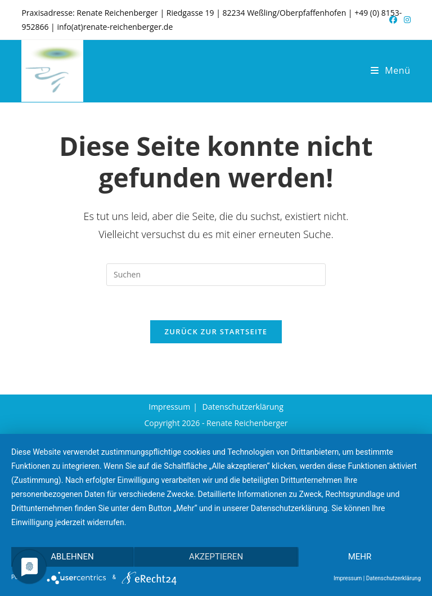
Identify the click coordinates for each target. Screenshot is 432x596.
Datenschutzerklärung (243, 406)
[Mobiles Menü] (391, 70)
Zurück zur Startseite (216, 331)
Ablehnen (72, 557)
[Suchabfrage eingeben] (216, 274)
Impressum (169, 406)
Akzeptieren (216, 557)
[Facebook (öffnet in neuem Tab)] (393, 19)
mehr (360, 557)
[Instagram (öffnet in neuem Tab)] (405, 19)
